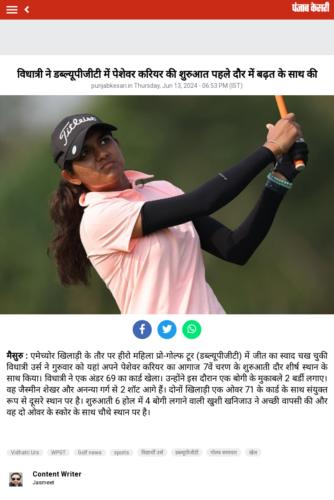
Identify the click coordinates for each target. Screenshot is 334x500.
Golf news (90, 453)
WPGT (58, 453)
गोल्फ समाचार (223, 453)
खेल (253, 453)
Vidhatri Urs (25, 453)
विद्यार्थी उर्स (152, 453)
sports (121, 453)
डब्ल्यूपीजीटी (186, 453)
